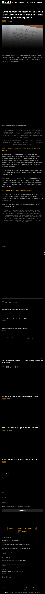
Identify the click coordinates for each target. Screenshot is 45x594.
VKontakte (24, 531)
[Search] (41, 297)
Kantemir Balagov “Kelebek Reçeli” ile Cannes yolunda (14, 328)
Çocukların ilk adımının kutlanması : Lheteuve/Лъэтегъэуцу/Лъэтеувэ (18, 338)
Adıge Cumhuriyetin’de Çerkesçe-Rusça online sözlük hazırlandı (16, 544)
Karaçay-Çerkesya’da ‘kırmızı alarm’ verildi (34, 360)
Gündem (4, 21)
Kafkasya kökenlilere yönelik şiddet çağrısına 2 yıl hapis (15, 309)
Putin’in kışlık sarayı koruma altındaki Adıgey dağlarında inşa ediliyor (17, 548)
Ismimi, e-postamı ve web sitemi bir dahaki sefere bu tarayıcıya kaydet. (17, 506)
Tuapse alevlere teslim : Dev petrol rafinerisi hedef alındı (15, 319)
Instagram (20, 528)
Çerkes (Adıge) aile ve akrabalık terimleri (11, 540)
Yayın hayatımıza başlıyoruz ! (8, 552)
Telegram (30, 528)
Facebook (11, 528)
